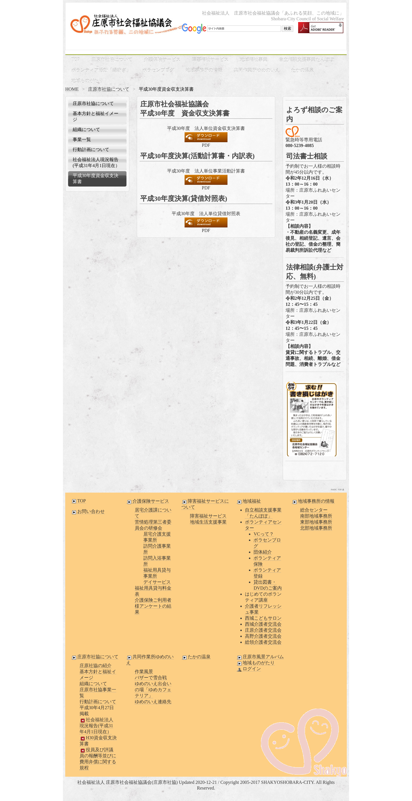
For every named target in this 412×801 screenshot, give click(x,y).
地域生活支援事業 (208, 522)
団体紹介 (262, 552)
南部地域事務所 (316, 515)
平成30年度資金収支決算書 (95, 178)
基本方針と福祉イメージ (95, 116)
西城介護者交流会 (263, 624)
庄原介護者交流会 (263, 630)
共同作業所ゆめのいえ (257, 70)
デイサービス (157, 582)
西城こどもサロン (263, 618)
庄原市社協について (111, 59)
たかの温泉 (302, 70)
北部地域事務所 (316, 528)
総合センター (314, 509)
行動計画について (91, 149)
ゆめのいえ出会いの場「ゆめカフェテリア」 (153, 689)
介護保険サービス (162, 59)
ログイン (248, 668)
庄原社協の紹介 (96, 665)
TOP (75, 59)
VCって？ (263, 534)
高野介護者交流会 (263, 636)
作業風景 (144, 671)
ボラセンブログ (158, 70)
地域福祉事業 (254, 59)
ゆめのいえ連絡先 (153, 701)
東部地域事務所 (316, 522)
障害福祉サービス (210, 59)
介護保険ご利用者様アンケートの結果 (153, 606)
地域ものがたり (87, 80)
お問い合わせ (88, 511)
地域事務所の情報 (204, 70)
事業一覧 (82, 139)
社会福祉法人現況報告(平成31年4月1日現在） (96, 162)
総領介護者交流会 (263, 642)
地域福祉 (248, 501)
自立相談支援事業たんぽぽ (306, 59)
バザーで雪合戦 (151, 677)
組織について (86, 129)
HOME (72, 89)
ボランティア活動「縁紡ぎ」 (101, 70)
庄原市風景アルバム (260, 656)
